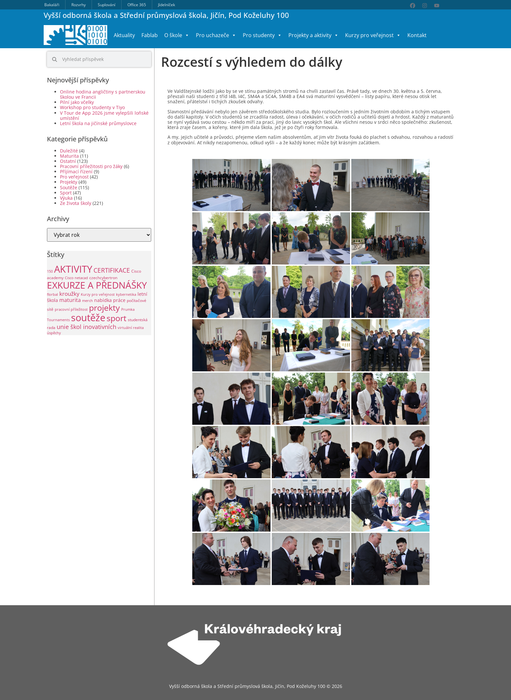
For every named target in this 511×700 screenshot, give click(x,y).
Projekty (68, 182)
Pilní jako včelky (77, 102)
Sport (66, 193)
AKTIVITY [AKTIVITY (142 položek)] (73, 269)
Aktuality (124, 35)
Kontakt (417, 35)
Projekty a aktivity (313, 35)
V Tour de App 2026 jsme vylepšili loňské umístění (104, 115)
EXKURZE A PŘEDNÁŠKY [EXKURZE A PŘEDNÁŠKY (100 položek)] (97, 285)
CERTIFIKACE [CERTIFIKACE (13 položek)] (112, 270)
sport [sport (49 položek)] (116, 318)
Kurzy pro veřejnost (373, 35)
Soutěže (68, 187)
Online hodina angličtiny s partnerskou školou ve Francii (102, 94)
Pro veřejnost (74, 177)
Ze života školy (75, 203)
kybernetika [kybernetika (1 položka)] (126, 294)
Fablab (149, 35)
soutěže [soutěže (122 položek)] (88, 317)
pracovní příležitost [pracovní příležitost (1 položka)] (71, 309)
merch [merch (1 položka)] (87, 300)
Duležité (69, 151)
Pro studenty (262, 35)
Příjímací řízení (76, 171)
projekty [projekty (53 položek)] (104, 307)
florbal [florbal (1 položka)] (52, 294)
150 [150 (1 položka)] (50, 271)
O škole (176, 35)
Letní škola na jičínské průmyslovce (98, 123)
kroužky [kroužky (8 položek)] (69, 293)
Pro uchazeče (216, 35)
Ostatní (68, 161)
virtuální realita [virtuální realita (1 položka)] (131, 327)
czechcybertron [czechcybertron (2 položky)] (103, 277)
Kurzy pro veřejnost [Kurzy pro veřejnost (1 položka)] (98, 294)
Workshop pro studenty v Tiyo (92, 107)
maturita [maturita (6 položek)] (70, 300)
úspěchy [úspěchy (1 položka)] (54, 333)
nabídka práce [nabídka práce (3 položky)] (109, 300)
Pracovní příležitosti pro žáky (91, 166)
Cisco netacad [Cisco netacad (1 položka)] (76, 278)
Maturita (69, 156)
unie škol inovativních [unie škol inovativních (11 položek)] (86, 326)
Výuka (66, 198)
